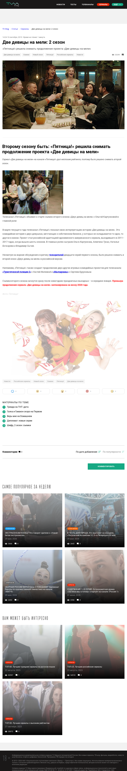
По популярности (112, 451)
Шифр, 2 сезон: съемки (19, 425)
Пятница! (49, 55)
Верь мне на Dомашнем (19, 416)
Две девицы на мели (12, 55)
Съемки (26, 55)
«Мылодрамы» (60, 272)
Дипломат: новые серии (19, 420)
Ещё (116, 5)
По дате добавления (86, 451)
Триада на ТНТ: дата (17, 407)
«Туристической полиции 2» (16, 272)
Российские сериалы (65, 55)
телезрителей (56, 255)
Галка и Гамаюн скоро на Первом (24, 411)
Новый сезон (38, 55)
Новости (80, 55)
